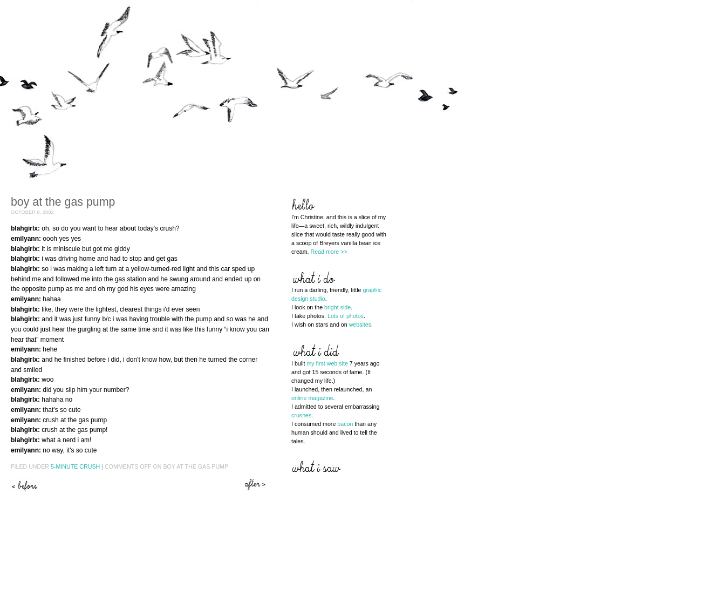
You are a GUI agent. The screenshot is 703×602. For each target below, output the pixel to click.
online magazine (312, 398)
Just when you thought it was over (24, 484)
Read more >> (329, 251)
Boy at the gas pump (63, 201)
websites (360, 324)
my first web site (326, 363)
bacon (345, 424)
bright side (337, 307)
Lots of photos (345, 316)
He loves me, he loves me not (256, 484)
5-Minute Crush (75, 466)
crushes (301, 415)
